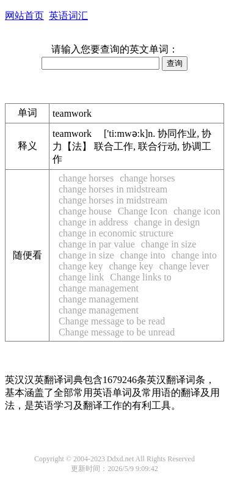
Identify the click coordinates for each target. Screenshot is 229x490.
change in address (93, 222)
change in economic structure (116, 233)
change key (81, 266)
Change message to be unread (117, 332)
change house (85, 211)
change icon (196, 211)
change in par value (97, 244)
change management (99, 288)
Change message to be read (112, 321)
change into (142, 255)
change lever (184, 266)
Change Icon (142, 211)
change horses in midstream (113, 189)
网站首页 (24, 15)
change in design (167, 222)
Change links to (140, 277)
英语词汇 (68, 15)
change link (81, 277)
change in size (169, 244)
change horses (86, 178)
